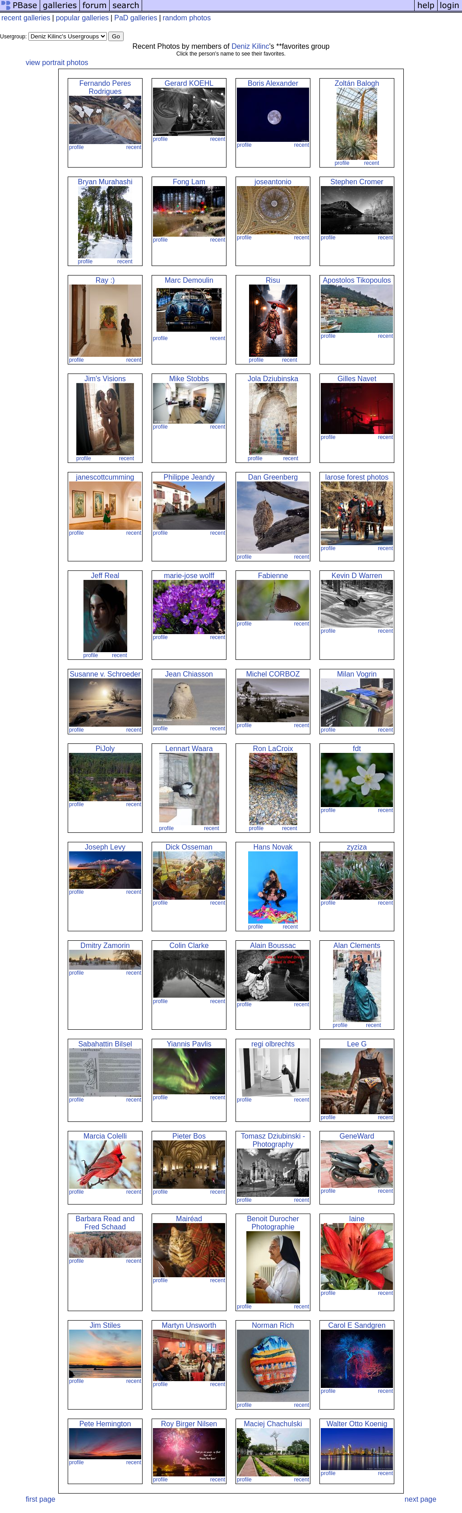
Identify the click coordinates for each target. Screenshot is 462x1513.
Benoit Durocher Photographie (273, 1223)
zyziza (357, 847)
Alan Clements (356, 945)
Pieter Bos (189, 1136)
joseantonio (272, 182)
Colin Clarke (188, 945)
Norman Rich (273, 1325)
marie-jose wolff (189, 575)
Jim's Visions (105, 379)
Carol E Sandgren (356, 1325)
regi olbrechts (273, 1044)
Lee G (357, 1044)
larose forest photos (357, 477)
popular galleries (82, 18)
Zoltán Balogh (357, 83)
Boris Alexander (273, 83)
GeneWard (357, 1136)
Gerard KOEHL (189, 83)
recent (133, 147)
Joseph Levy (105, 847)
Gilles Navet (356, 379)
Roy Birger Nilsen (189, 1424)
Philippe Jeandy (189, 477)
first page (40, 1499)
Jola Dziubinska (273, 379)
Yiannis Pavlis (188, 1044)
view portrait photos (57, 62)
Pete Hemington (105, 1424)
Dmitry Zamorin (104, 945)
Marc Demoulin (189, 280)
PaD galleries (135, 18)
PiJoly (105, 748)
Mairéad (189, 1219)
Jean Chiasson (189, 674)
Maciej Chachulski (273, 1424)
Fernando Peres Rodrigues (105, 87)
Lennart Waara (189, 748)
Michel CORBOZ (273, 674)
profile (76, 147)
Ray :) (105, 280)
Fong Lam (189, 182)
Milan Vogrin (357, 674)
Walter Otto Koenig (357, 1424)
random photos (187, 18)
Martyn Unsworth (189, 1325)
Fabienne (273, 575)
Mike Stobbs (189, 379)
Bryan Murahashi (105, 182)
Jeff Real (105, 575)
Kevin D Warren (357, 575)
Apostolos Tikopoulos (357, 280)
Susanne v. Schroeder (104, 674)
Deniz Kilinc (250, 46)
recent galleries (26, 18)
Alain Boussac (273, 945)
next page (420, 1499)
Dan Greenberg (273, 477)
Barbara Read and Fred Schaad (105, 1223)
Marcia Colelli (105, 1136)
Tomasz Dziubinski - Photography (273, 1140)
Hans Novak (272, 847)
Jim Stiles (105, 1325)
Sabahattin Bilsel (105, 1044)
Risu (273, 280)
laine (357, 1219)
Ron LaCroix (273, 748)
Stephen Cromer (356, 182)
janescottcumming (105, 477)
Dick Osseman (189, 847)
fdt (357, 748)
